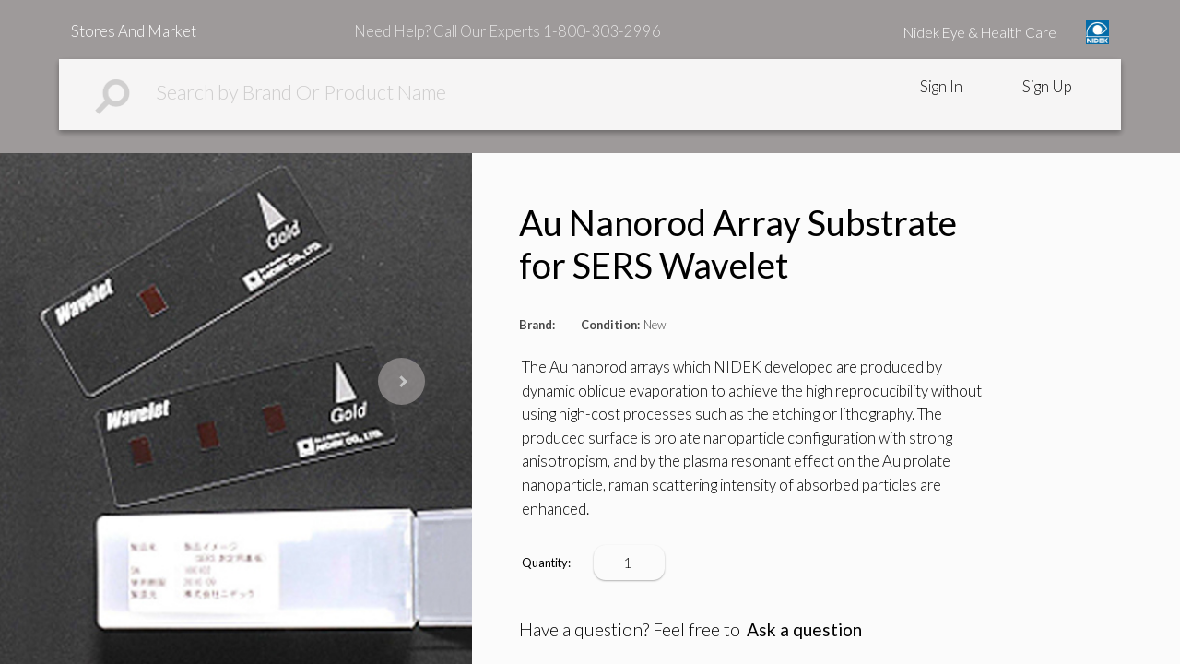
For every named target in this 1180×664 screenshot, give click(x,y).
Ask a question (804, 629)
